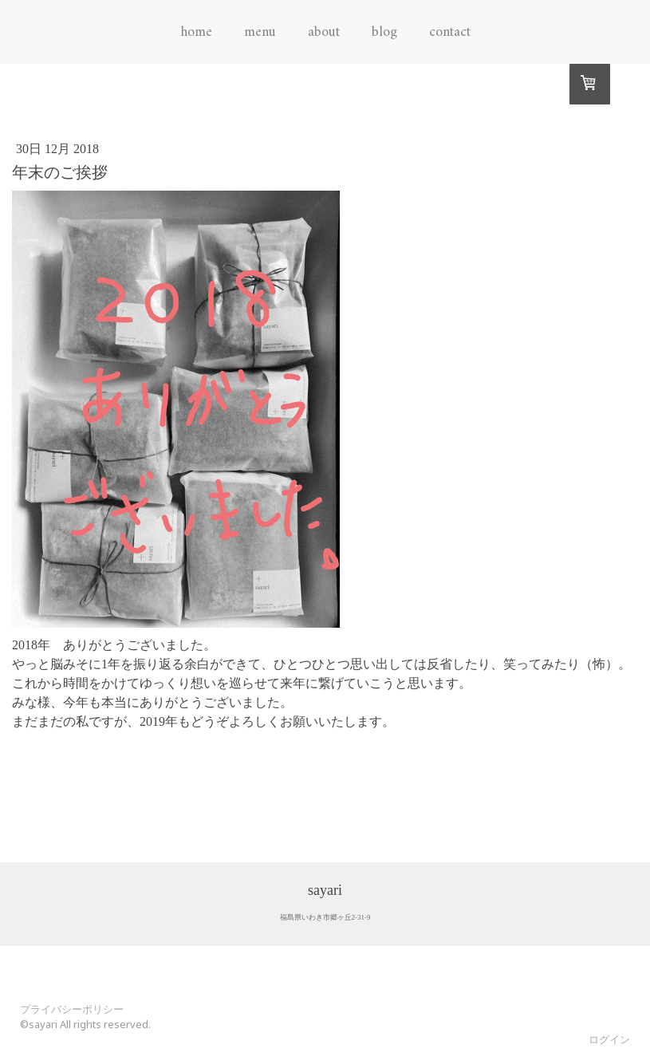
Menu (260, 32)
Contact (450, 32)
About (324, 32)
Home (196, 32)
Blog (384, 32)
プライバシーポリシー (72, 1009)
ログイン (609, 1039)
